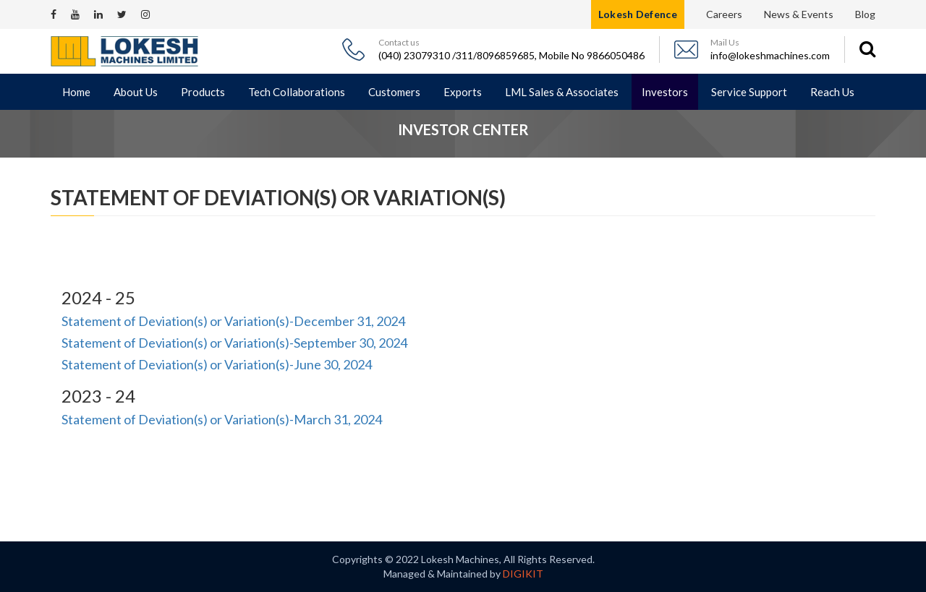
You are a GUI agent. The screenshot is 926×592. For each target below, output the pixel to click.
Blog (865, 14)
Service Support (749, 91)
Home (76, 91)
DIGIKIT (523, 573)
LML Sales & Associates (562, 91)
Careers (724, 14)
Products (203, 91)
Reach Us (832, 91)
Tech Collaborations (296, 91)
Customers (394, 91)
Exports (462, 91)
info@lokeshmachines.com (770, 55)
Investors (665, 91)
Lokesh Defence (637, 14)
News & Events (798, 14)
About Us (136, 91)
